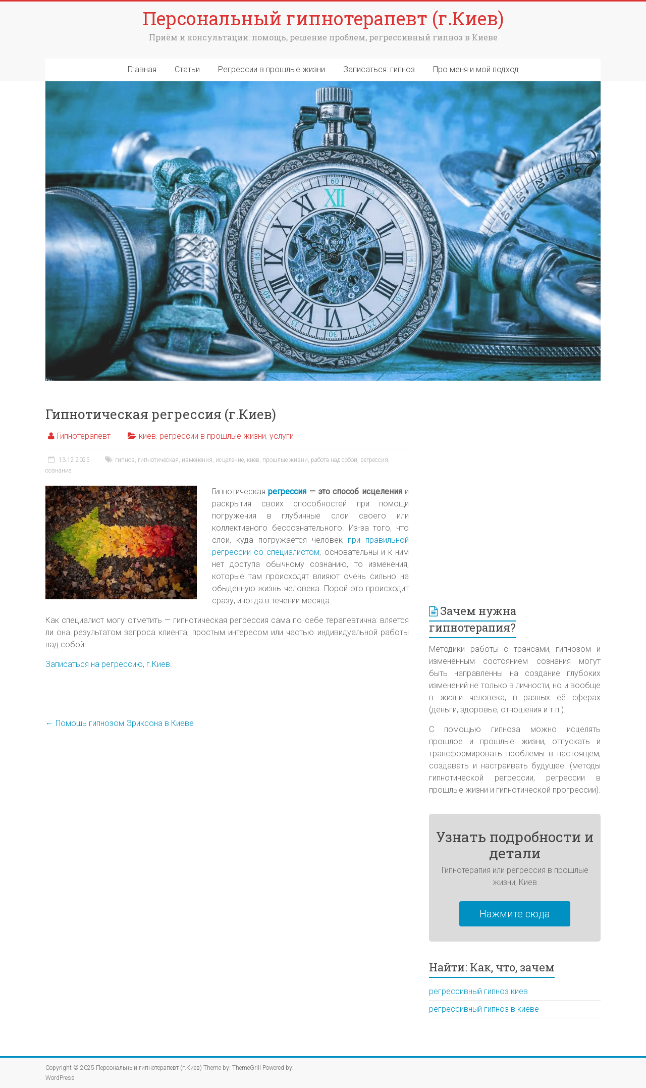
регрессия (374, 459)
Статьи (187, 69)
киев (147, 436)
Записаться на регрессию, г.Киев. (108, 664)
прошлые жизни (285, 459)
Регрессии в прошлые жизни (271, 69)
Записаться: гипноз (379, 69)
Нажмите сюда (514, 914)
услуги (282, 436)
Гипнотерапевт (84, 436)
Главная (142, 69)
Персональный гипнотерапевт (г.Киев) (323, 18)
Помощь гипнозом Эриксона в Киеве (119, 723)
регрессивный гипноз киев (478, 991)
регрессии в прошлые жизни (212, 436)
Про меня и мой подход (476, 69)
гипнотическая (158, 459)
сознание (58, 470)
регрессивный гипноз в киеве (484, 1009)
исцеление (230, 459)
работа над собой (334, 459)
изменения (197, 459)
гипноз (125, 459)
